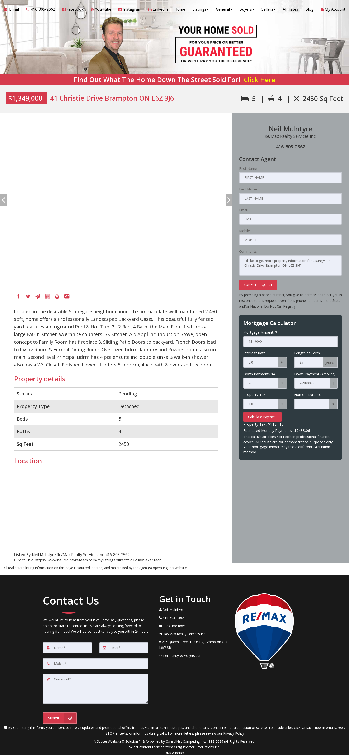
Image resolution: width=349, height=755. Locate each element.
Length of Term (307, 353)
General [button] (224, 9)
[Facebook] (18, 296)
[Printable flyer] (57, 296)
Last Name (248, 189)
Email (243, 210)
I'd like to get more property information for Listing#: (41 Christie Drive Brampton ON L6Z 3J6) (290, 265)
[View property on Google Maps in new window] (54, 505)
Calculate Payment (262, 416)
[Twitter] (28, 296)
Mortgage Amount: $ (260, 332)
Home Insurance (307, 394)
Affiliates (290, 9)
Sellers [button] (268, 9)
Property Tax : (263, 424)
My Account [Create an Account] (333, 9)
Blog (309, 9)
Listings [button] (200, 9)
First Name (248, 168)
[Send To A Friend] (38, 296)
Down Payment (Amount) (314, 373)
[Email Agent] (13, 9)
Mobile (244, 230)
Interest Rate (254, 353)
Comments (248, 251)
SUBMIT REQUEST (258, 284)
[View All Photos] (67, 296)
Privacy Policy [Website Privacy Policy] (233, 733)
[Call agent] (40, 9)
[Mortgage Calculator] (47, 296)
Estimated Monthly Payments (276, 430)
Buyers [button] (246, 9)
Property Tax (254, 394)
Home (179, 9)
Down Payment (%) (259, 373)
